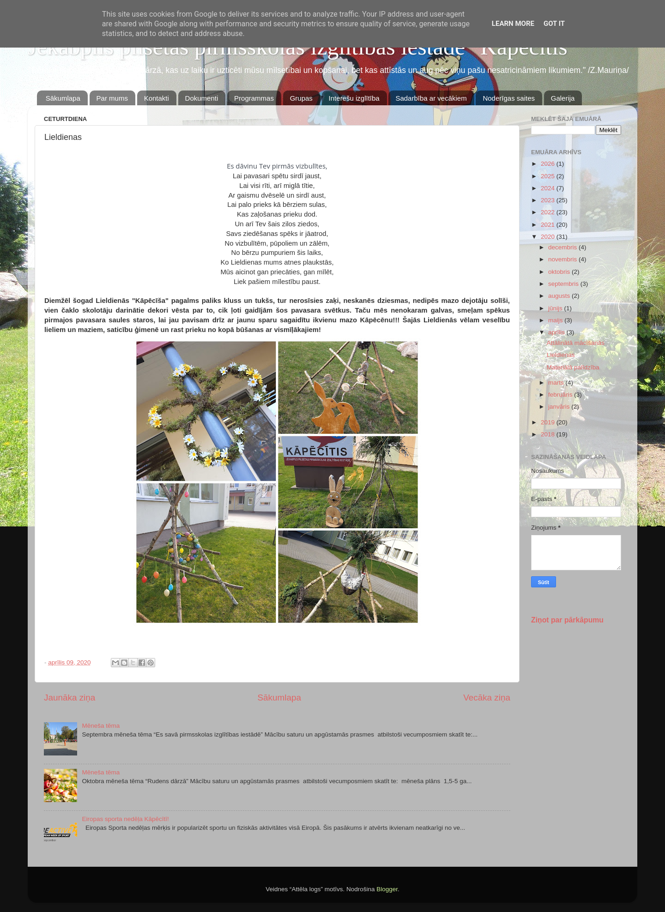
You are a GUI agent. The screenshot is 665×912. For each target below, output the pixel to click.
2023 (548, 200)
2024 (548, 188)
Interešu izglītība (354, 98)
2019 (548, 422)
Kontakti (156, 98)
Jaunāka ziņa (69, 697)
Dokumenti (201, 98)
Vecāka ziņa (486, 697)
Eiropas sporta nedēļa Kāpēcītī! (125, 818)
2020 (548, 236)
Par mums (112, 98)
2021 (548, 224)
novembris (563, 259)
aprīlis (557, 332)
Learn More (513, 23)
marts (557, 382)
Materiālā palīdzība (573, 367)
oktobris (560, 271)
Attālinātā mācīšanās (576, 342)
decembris (563, 247)
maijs (556, 320)
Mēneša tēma (101, 725)
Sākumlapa (63, 98)
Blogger (387, 889)
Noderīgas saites (509, 98)
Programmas (254, 98)
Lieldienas (561, 354)
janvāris (559, 406)
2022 (548, 212)
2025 (548, 176)
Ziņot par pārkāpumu (567, 620)
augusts (560, 295)
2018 (548, 434)
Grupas (301, 98)
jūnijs (556, 308)
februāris (561, 394)
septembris (564, 283)
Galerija (563, 98)
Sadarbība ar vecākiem (430, 98)
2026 (548, 163)
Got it (554, 23)
